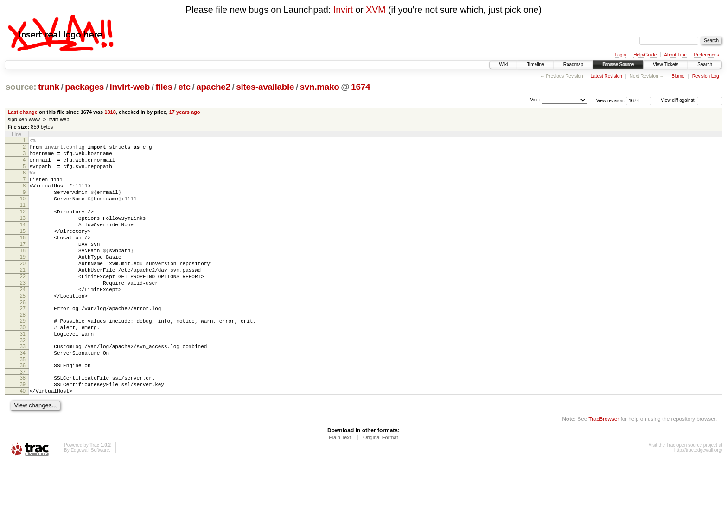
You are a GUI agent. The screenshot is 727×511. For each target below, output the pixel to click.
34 (23, 394)
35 (23, 402)
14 (23, 242)
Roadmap (573, 64)
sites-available (265, 87)
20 (23, 290)
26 (23, 337)
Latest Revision (606, 76)
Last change (23, 112)
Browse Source (618, 64)
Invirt (343, 10)
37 (23, 416)
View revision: (610, 100)
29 (23, 357)
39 (23, 430)
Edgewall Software (89, 498)
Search (704, 64)
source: (21, 87)
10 (23, 211)
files (163, 87)
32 (23, 380)
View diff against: (691, 100)
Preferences (706, 54)
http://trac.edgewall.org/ (698, 498)
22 (23, 305)
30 (23, 365)
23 (23, 313)
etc (184, 87)
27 (23, 343)
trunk (48, 87)
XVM (375, 10)
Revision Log (705, 76)
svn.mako (319, 87)
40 (23, 438)
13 (23, 234)
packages (84, 87)
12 (23, 227)
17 (23, 266)
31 (23, 372)
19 (23, 282)
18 (23, 274)
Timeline (535, 64)
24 (23, 321)
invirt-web (130, 87)
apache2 (213, 87)
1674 (360, 87)
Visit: (535, 99)
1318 (110, 112)
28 (23, 351)
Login (620, 54)
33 (23, 386)
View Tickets (665, 64)
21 (23, 297)
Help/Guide (645, 54)
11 (23, 219)
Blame (677, 76)
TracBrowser (603, 467)
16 (23, 258)
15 (23, 250)
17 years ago (184, 112)
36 (23, 408)
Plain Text (340, 486)
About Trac (675, 54)
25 (23, 329)
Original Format (380, 486)
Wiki (503, 64)
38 (23, 422)
